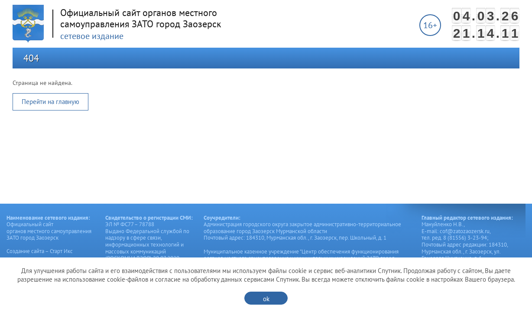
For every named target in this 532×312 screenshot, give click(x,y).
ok (266, 299)
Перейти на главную (50, 102)
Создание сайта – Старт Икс (39, 251)
